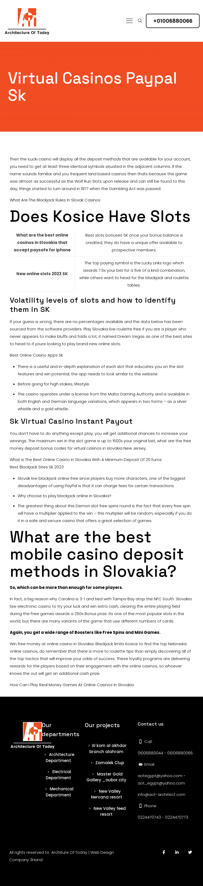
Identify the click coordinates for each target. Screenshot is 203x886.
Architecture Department (58, 757)
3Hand (36, 859)
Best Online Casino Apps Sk (36, 355)
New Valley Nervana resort (106, 794)
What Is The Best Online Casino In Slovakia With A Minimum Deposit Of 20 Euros (86, 459)
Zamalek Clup (106, 762)
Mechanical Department (58, 792)
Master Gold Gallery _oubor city (106, 777)
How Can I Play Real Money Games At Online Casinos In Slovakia (72, 684)
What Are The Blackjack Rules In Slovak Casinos (55, 200)
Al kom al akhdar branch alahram (106, 748)
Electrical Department (58, 775)
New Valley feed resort (106, 811)
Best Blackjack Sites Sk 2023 (37, 467)
